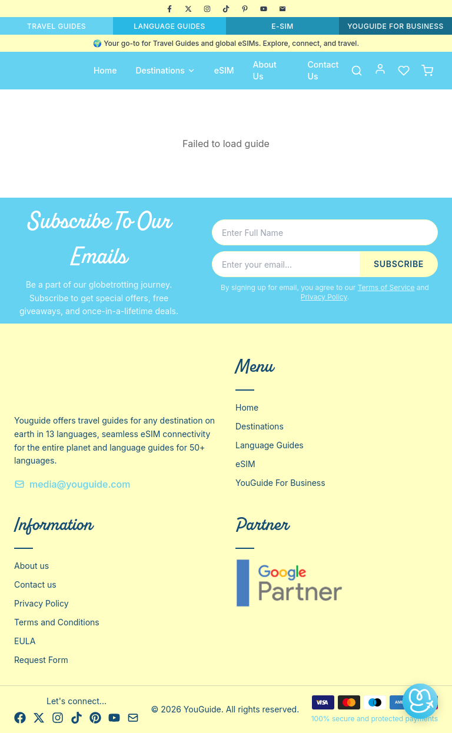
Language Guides (269, 445)
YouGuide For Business (280, 483)
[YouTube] (263, 8)
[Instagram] (207, 8)
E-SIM (282, 26)
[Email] (282, 8)
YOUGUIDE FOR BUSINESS (395, 26)
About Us (265, 70)
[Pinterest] (244, 8)
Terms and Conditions (56, 622)
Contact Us (323, 70)
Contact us (35, 584)
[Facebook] (169, 8)
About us (31, 566)
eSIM (224, 70)
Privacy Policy (324, 296)
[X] (188, 8)
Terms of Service (386, 287)
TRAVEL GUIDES (56, 26)
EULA (24, 641)
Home (105, 70)
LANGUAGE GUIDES (169, 26)
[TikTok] (226, 8)
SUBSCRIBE (399, 264)
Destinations (165, 70)
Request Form (41, 660)
